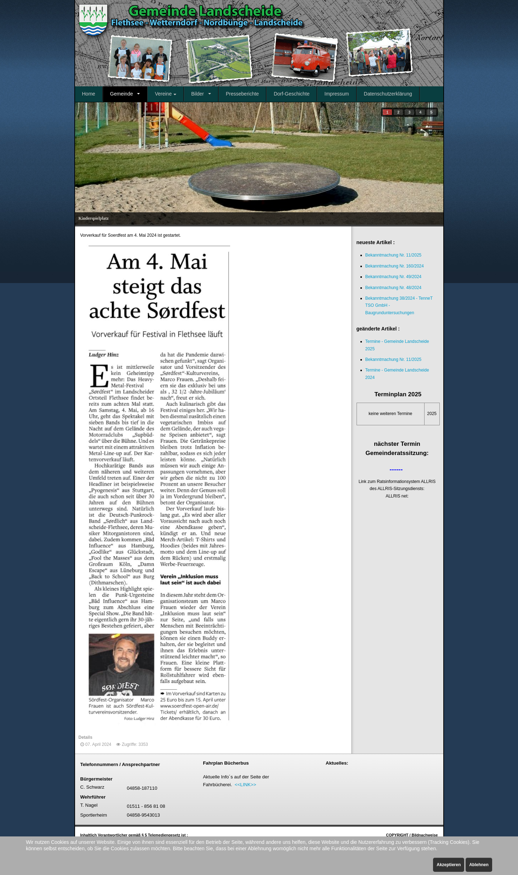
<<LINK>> (245, 784)
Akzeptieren (449, 864)
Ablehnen (479, 864)
